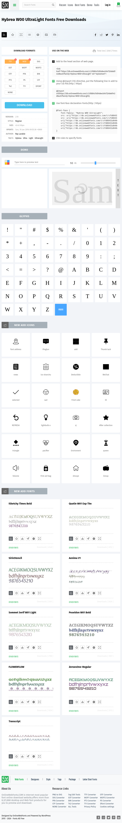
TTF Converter (90, 795)
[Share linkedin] (118, 35)
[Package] (38, 34)
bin (38, 74)
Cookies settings (107, 807)
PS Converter (105, 801)
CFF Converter (58, 804)
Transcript (14, 721)
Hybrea (18, 138)
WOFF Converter (91, 798)
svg (38, 61)
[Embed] (34, 539)
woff (24, 68)
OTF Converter (106, 795)
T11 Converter (90, 804)
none (10, 92)
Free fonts (6, 5)
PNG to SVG (57, 795)
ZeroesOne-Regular (80, 666)
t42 (10, 86)
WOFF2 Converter (107, 798)
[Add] (4, 34)
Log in (107, 5)
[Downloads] (22, 539)
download (24, 105)
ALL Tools (72, 807)
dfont (38, 86)
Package (72, 780)
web (24, 61)
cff (38, 80)
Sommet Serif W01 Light (22, 612)
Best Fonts (80, 5)
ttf (10, 61)
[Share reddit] (101, 35)
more (60, 309)
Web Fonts (19, 780)
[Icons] (46, 34)
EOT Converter (74, 798)
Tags (59, 780)
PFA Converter (58, 801)
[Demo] (21, 34)
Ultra (25, 138)
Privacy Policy (90, 807)
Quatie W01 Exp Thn (80, 503)
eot (10, 68)
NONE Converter (59, 807)
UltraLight (39, 138)
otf (10, 74)
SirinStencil (15, 558)
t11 (24, 86)
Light (31, 138)
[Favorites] (12, 34)
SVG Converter (58, 798)
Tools (96, 5)
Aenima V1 (75, 558)
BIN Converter (74, 801)
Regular (18, 121)
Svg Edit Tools (74, 795)
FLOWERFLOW (16, 666)
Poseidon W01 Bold (80, 612)
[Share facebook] (95, 35)
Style (48, 780)
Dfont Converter (107, 804)
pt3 (10, 80)
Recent (62, 5)
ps (24, 80)
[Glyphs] (29, 34)
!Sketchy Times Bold (20, 503)
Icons (70, 5)
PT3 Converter (90, 801)
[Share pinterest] (113, 35)
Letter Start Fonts (90, 780)
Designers (35, 780)
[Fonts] (54, 34)
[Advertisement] (25, 188)
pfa (24, 74)
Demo (89, 5)
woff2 (38, 68)
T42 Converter (74, 804)
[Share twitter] (107, 35)
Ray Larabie (20, 134)
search (53, 5)
